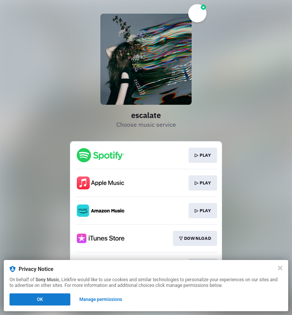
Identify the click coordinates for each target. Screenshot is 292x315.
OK (40, 299)
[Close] (280, 268)
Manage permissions (100, 299)
